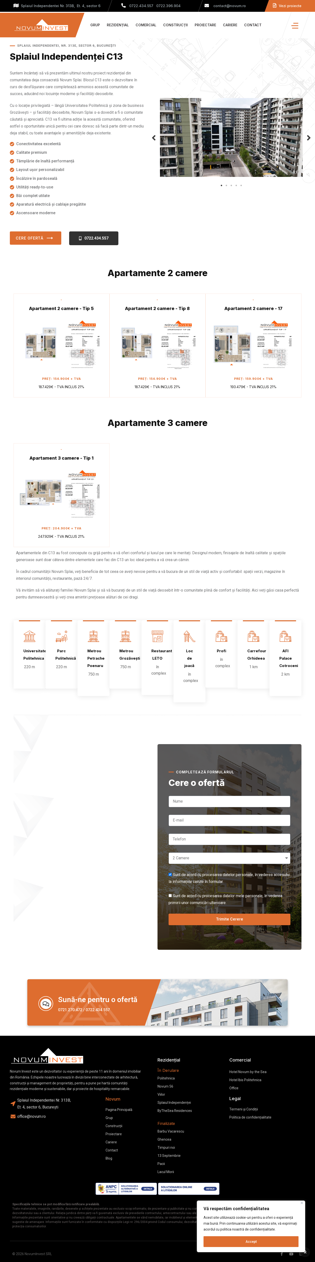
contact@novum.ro (225, 6)
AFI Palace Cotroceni (288, 658)
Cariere (230, 25)
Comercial (146, 25)
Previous (153, 137)
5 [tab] (241, 185)
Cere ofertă (35, 238)
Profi (221, 651)
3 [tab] (231, 185)
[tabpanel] (231, 139)
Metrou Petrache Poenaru (96, 658)
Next (308, 137)
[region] (251, 1226)
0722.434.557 (141, 6)
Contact (253, 25)
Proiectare (205, 25)
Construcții (175, 25)
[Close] (302, 1203)
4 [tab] (236, 185)
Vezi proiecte (287, 6)
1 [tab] (221, 185)
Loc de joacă (189, 658)
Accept (251, 1242)
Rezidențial (118, 25)
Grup (95, 25)
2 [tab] (226, 185)
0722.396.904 (168, 6)
